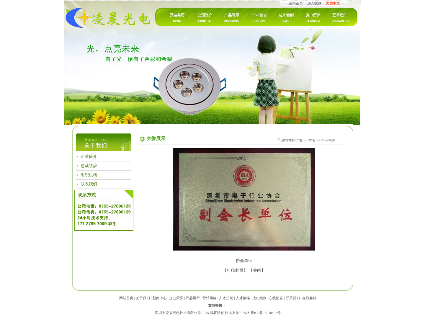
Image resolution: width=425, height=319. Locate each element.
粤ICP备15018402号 (266, 313)
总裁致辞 (89, 165)
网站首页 (126, 298)
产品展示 (193, 298)
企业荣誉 (176, 298)
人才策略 (243, 298)
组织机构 (89, 175)
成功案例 (259, 298)
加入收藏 (314, 3)
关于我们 (143, 298)
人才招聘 (226, 298)
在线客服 (309, 298)
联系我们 (89, 184)
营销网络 (209, 298)
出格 (246, 313)
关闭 (257, 270)
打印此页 (235, 270)
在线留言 (276, 298)
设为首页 (296, 3)
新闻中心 (160, 298)
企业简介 (89, 156)
